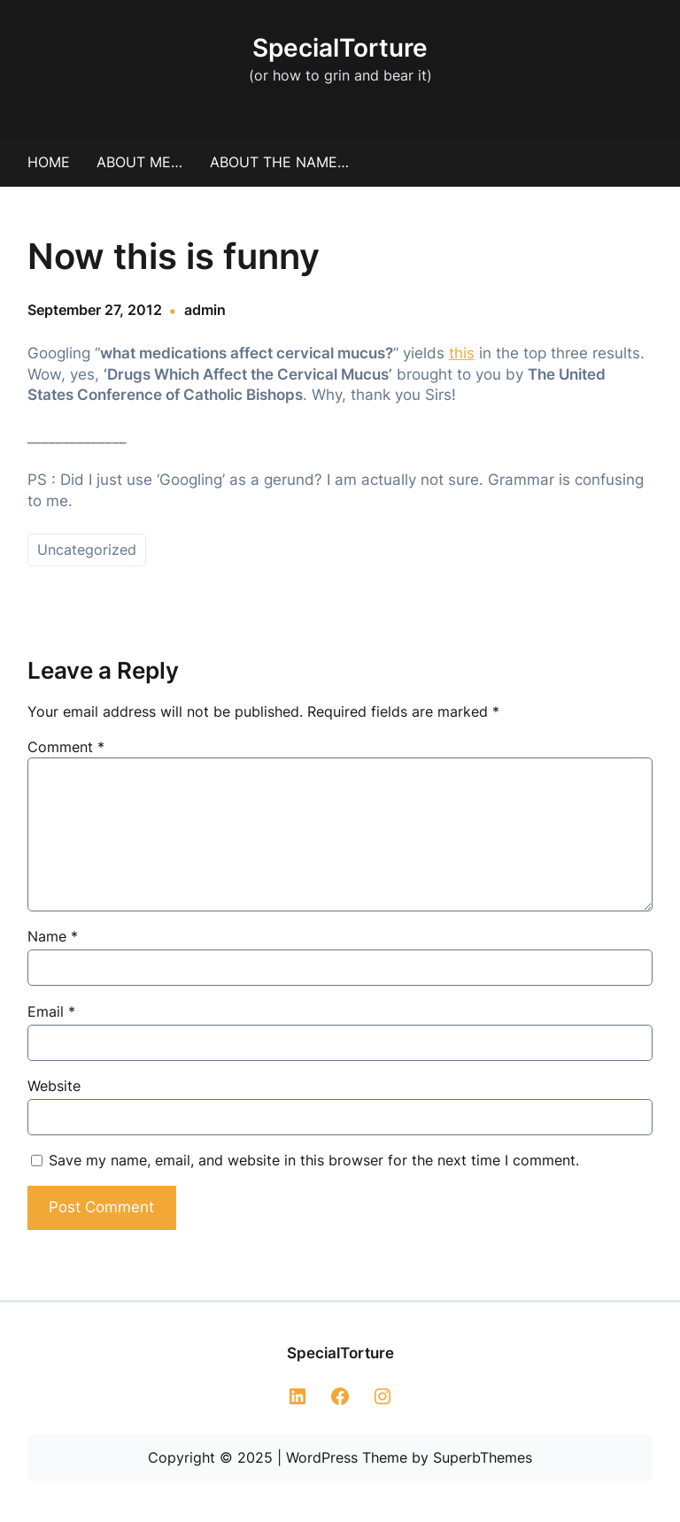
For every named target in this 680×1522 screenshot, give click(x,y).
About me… (139, 162)
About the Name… (279, 162)
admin (205, 310)
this (462, 353)
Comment (65, 747)
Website (54, 1086)
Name (52, 936)
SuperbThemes (482, 1457)
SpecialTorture (340, 48)
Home (48, 162)
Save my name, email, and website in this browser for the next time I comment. (314, 1160)
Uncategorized (86, 549)
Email (51, 1011)
